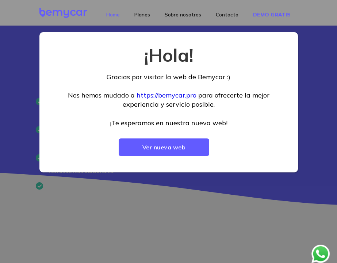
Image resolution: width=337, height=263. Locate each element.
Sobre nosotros (183, 14)
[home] (63, 13)
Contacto (227, 14)
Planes (142, 14)
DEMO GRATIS (272, 14)
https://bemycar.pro (166, 95)
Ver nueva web (164, 147)
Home (113, 14)
